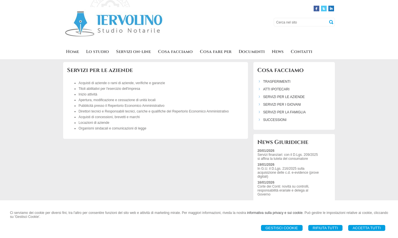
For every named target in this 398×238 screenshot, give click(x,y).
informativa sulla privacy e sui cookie (275, 213)
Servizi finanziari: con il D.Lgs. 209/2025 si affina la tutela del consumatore (287, 157)
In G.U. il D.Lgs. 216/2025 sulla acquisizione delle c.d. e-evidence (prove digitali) (288, 172)
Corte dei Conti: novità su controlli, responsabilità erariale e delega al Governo (283, 190)
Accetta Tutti (367, 228)
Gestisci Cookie (282, 228)
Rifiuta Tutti (325, 228)
